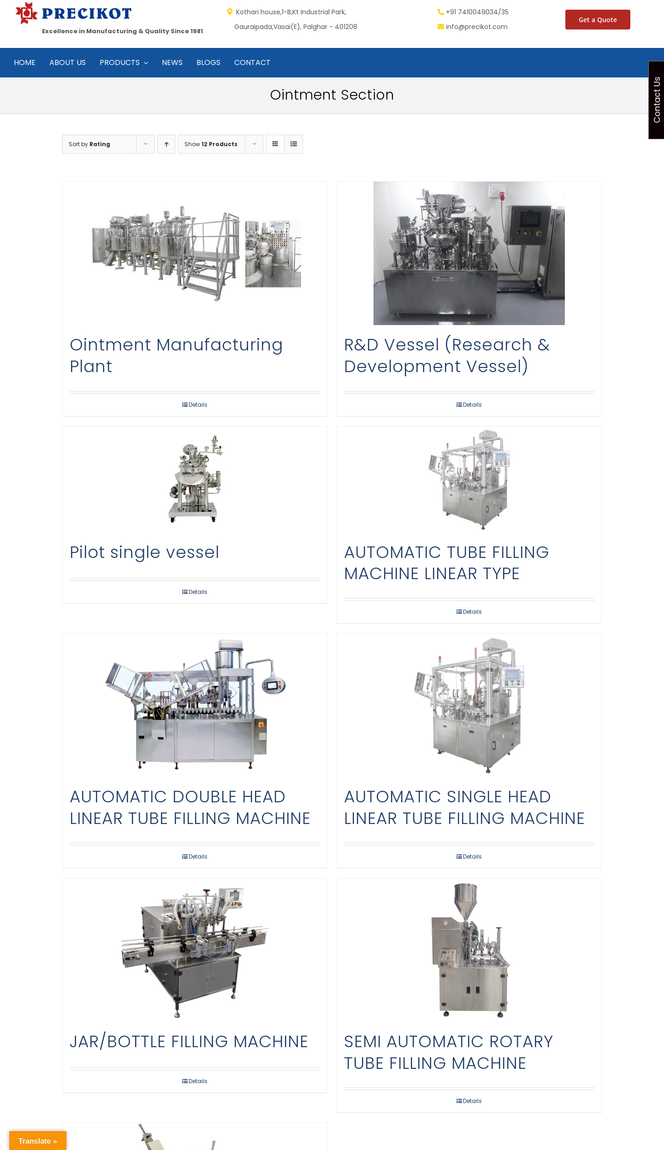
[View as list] (293, 144)
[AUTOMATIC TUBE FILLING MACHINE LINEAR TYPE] (469, 480)
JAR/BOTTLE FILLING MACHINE (189, 1041)
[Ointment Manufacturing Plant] (195, 253)
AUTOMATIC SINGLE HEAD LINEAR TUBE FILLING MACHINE (464, 807)
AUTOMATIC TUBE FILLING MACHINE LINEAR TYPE (446, 563)
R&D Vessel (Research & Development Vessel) (447, 355)
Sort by (89, 144)
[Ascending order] (166, 144)
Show (210, 144)
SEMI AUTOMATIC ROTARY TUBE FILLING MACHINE (448, 1052)
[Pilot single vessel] (195, 480)
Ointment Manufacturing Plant (176, 355)
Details (198, 405)
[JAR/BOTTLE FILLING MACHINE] (195, 950)
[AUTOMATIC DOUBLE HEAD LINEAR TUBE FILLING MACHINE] (195, 705)
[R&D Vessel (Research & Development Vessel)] (469, 253)
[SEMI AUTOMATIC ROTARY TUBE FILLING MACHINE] (469, 950)
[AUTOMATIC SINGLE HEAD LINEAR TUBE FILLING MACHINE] (469, 705)
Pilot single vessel (144, 552)
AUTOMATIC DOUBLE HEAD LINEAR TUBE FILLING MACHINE (190, 807)
